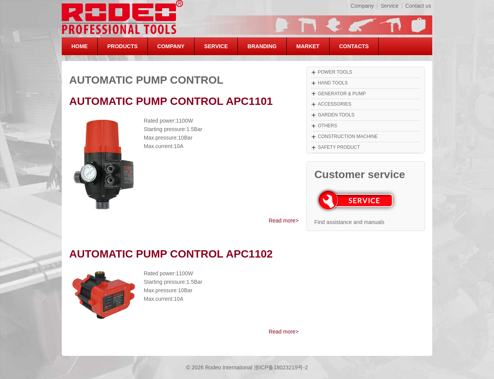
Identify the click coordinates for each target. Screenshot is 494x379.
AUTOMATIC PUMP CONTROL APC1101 (170, 101)
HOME (79, 46)
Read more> (283, 220)
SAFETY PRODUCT (339, 147)
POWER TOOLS (335, 72)
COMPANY (171, 46)
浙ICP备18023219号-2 (281, 367)
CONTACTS (354, 46)
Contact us (418, 6)
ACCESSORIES (334, 104)
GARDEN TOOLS (336, 115)
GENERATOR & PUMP (341, 93)
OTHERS (327, 125)
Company (362, 6)
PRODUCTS (122, 46)
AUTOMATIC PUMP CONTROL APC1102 (170, 254)
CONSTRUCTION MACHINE (347, 136)
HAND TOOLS (333, 83)
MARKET (308, 46)
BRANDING (261, 46)
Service (390, 6)
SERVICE (216, 46)
